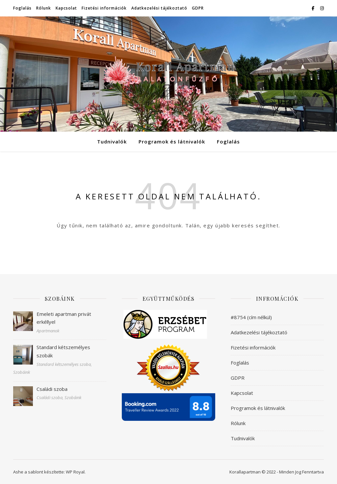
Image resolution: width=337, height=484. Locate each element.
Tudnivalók (112, 141)
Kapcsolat (66, 8)
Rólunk (43, 8)
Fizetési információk (104, 8)
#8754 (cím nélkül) (251, 317)
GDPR (198, 8)
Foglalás (22, 8)
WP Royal (75, 472)
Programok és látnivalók (172, 141)
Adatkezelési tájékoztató (159, 8)
